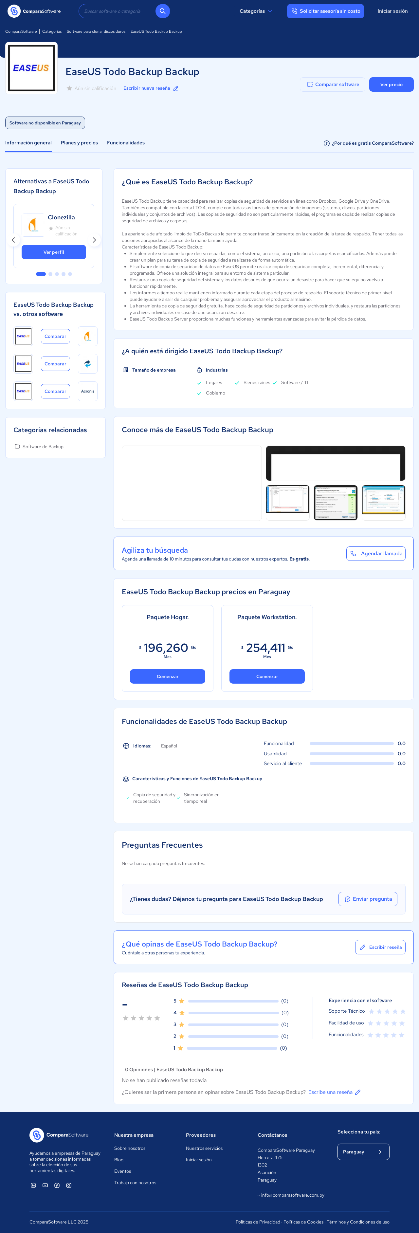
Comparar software (332, 84)
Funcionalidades (126, 142)
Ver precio (391, 84)
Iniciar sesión (393, 11)
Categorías (257, 11)
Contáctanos (272, 1135)
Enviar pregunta (368, 899)
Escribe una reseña (335, 1092)
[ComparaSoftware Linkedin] (33, 1185)
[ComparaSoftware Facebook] (57, 1185)
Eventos (122, 1171)
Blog (118, 1160)
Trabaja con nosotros (135, 1183)
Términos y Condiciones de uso (358, 1222)
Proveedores (201, 1135)
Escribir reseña (380, 947)
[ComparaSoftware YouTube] (45, 1185)
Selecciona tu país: (358, 1132)
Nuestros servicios (204, 1148)
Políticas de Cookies (303, 1222)
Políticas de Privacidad (258, 1222)
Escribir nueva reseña (151, 88)
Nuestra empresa (134, 1135)
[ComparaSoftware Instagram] (69, 1185)
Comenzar (168, 676)
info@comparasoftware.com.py (291, 1195)
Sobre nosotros (129, 1148)
